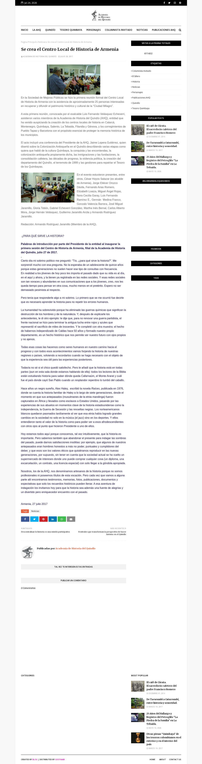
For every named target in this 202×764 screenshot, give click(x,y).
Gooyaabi (60, 759)
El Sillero (136, 76)
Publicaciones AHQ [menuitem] (163, 29)
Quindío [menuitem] (50, 29)
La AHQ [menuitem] (37, 29)
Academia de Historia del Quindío (40, 56)
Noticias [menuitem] (142, 29)
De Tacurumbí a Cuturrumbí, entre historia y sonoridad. (162, 144)
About (162, 759)
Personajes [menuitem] (93, 29)
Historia (136, 81)
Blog (35, 759)
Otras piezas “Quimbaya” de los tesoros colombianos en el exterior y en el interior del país (163, 739)
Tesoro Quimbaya (140, 108)
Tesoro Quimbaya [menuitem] (71, 29)
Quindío (136, 103)
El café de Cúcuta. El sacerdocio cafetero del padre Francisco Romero (161, 129)
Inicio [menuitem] (24, 29)
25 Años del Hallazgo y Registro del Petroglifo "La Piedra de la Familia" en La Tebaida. (162, 162)
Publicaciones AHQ (141, 97)
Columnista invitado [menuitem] (118, 29)
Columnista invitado (141, 71)
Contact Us (175, 759)
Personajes (137, 92)
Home (152, 759)
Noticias (42, 42)
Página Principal (28, 42)
